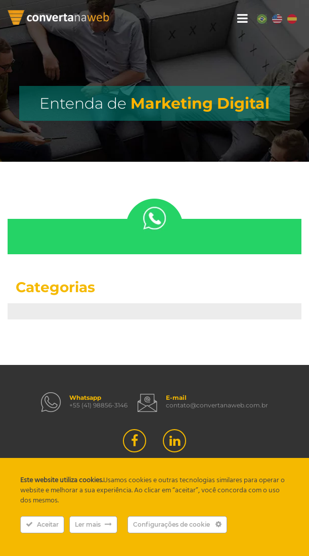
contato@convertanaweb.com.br (217, 405)
